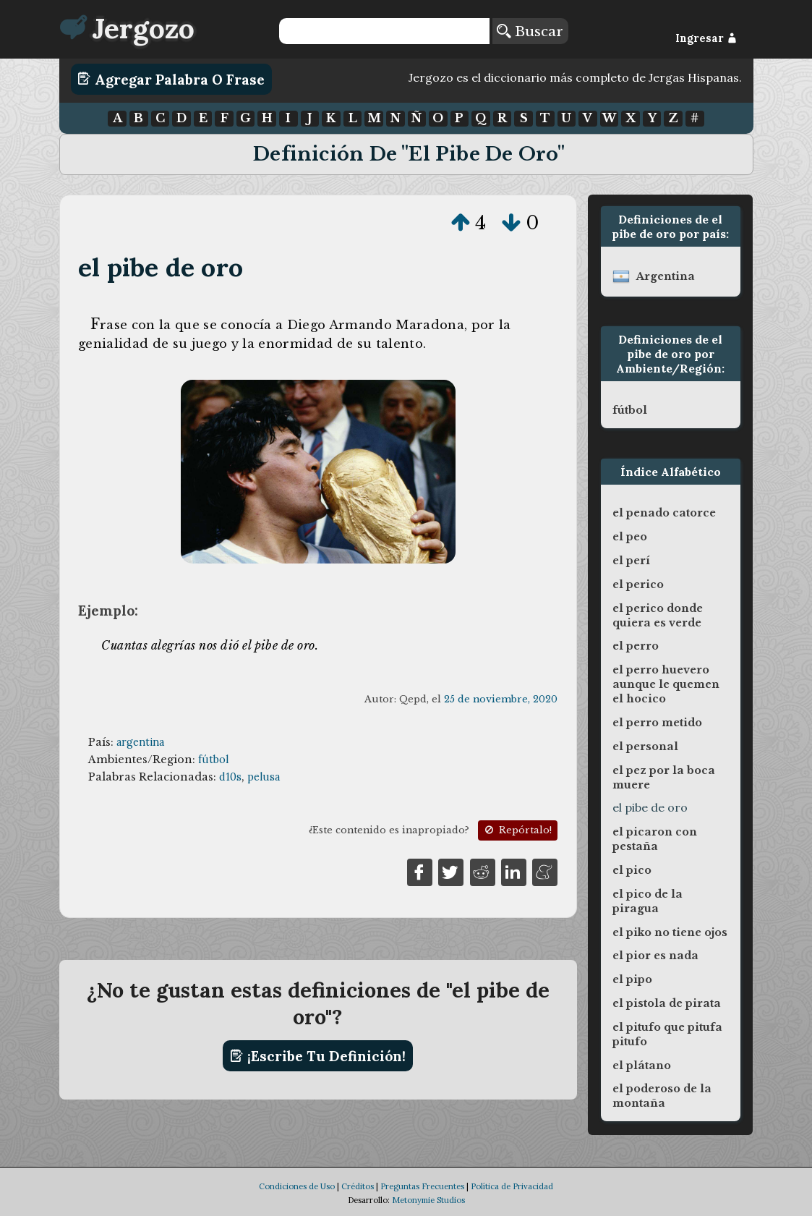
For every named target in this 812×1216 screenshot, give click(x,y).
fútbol (213, 759)
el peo (629, 536)
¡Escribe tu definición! (318, 1056)
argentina (140, 742)
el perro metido (657, 722)
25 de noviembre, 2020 (500, 699)
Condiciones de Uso (297, 1186)
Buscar (530, 31)
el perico (638, 584)
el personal (645, 746)
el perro (635, 645)
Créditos (357, 1186)
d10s (230, 776)
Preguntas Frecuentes (422, 1186)
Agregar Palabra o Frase (171, 79)
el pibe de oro (160, 267)
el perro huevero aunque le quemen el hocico (665, 684)
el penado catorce (664, 512)
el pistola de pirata (666, 1003)
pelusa (263, 776)
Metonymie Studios (428, 1200)
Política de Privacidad (512, 1186)
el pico (631, 870)
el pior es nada (655, 955)
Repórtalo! (517, 830)
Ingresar (706, 38)
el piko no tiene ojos (669, 932)
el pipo (632, 979)
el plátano (641, 1065)
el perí (631, 560)
